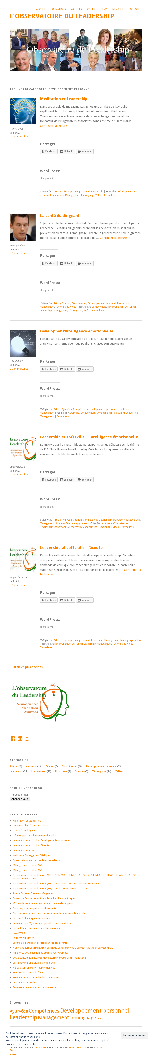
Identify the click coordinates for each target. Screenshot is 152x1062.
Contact (133, 9)
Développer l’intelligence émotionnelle (76, 331)
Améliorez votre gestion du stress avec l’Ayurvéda (41, 952)
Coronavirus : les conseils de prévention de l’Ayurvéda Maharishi (49, 913)
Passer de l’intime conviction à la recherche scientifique (44, 898)
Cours (91, 9)
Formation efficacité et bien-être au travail (36, 928)
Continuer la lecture (55, 126)
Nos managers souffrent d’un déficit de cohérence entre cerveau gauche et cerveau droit (63, 947)
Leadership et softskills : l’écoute (71, 547)
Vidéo (98, 195)
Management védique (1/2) (28, 870)
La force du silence (23, 937)
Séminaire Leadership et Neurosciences (35, 987)
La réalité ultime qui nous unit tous (32, 918)
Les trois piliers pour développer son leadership (40, 942)
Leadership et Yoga (23, 850)
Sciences (60, 523)
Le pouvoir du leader (24, 982)
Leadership (97, 191)
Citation (66, 303)
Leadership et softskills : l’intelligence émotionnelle (89, 437)
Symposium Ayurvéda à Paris (29, 972)
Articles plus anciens (26, 667)
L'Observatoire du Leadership (62, 16)
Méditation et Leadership (63, 99)
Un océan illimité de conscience (30, 825)
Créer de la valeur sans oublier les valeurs (36, 860)
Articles (76, 9)
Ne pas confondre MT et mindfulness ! (34, 967)
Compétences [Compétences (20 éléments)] (44, 1011)
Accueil (41, 9)
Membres (117, 9)
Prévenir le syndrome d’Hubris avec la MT (36, 977)
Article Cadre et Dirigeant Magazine (33, 893)
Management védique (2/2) (28, 865)
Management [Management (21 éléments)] (53, 1017)
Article (57, 191)
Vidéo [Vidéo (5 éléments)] (99, 1018)
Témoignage (87, 195)
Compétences (79, 303)
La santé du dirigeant (60, 215)
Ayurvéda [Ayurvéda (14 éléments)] (19, 1011)
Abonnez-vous (19, 798)
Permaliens (110, 195)
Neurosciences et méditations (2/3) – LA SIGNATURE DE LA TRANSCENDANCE (56, 883)
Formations (58, 9)
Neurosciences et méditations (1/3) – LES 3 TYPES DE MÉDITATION (50, 888)
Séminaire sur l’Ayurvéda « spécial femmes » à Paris (42, 923)
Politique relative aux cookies (21, 1044)
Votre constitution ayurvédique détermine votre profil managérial (49, 957)
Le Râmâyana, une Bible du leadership (34, 962)
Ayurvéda (67, 409)
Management (72, 195)
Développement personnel (76, 191)
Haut (13, 1054)
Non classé (61, 771)
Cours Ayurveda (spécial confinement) (34, 908)
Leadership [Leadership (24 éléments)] (23, 1017)
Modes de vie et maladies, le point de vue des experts (43, 903)
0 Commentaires (19, 136)
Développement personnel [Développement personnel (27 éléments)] (94, 1010)
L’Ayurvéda (19, 932)
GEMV (104, 9)
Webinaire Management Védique (31, 855)
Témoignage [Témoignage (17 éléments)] (83, 1017)
